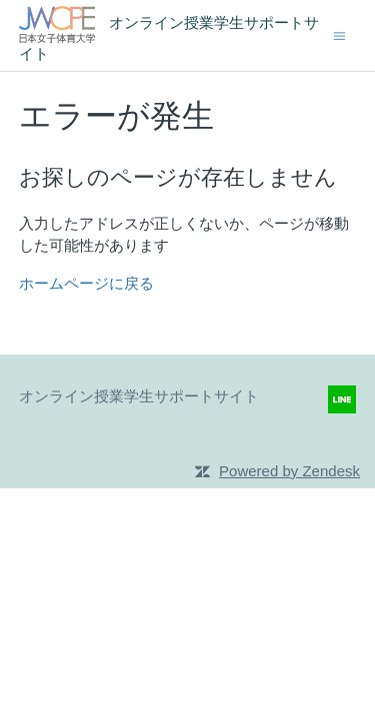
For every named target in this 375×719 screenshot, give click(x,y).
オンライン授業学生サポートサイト (139, 395)
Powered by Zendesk (289, 470)
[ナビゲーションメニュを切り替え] (339, 34)
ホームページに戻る (86, 283)
